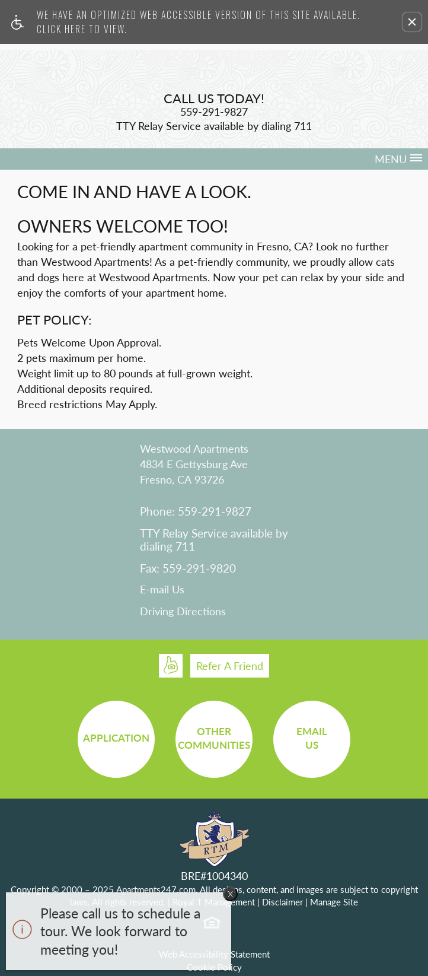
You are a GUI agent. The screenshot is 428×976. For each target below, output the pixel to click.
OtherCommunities (214, 738)
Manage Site (334, 901)
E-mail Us (162, 590)
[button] (412, 21)
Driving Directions (183, 612)
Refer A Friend (229, 665)
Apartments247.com (156, 889)
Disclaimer (282, 901)
